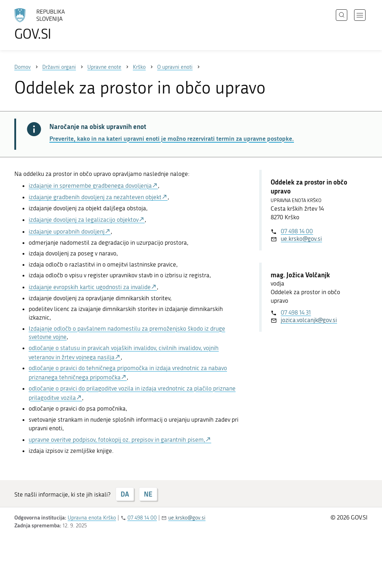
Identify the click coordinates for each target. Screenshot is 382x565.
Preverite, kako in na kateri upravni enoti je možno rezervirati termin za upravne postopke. (171, 138)
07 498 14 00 (297, 231)
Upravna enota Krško (92, 517)
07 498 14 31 (296, 312)
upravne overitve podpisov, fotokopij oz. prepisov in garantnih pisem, (117, 439)
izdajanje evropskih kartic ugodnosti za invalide (90, 287)
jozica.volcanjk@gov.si (309, 320)
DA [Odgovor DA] (125, 494)
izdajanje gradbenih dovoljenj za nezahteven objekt (95, 197)
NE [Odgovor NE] (148, 494)
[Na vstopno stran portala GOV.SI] (59, 24)
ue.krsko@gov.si (301, 238)
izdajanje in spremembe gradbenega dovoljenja (90, 185)
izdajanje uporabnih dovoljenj (67, 231)
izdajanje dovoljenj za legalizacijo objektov (84, 219)
